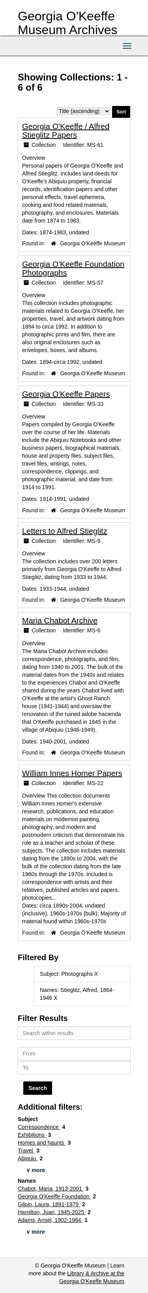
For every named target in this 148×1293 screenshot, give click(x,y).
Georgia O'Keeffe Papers (66, 394)
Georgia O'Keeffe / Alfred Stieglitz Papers (65, 130)
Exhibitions (32, 1135)
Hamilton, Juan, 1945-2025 (52, 1212)
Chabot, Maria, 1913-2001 (51, 1188)
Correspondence (39, 1127)
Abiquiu (28, 1158)
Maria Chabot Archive (59, 620)
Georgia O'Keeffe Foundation (54, 1196)
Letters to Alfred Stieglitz (64, 531)
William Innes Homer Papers (72, 773)
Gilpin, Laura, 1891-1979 (49, 1204)
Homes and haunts (42, 1143)
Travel (26, 1150)
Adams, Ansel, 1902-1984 (50, 1220)
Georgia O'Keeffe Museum (92, 243)
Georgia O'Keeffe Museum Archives (68, 23)
